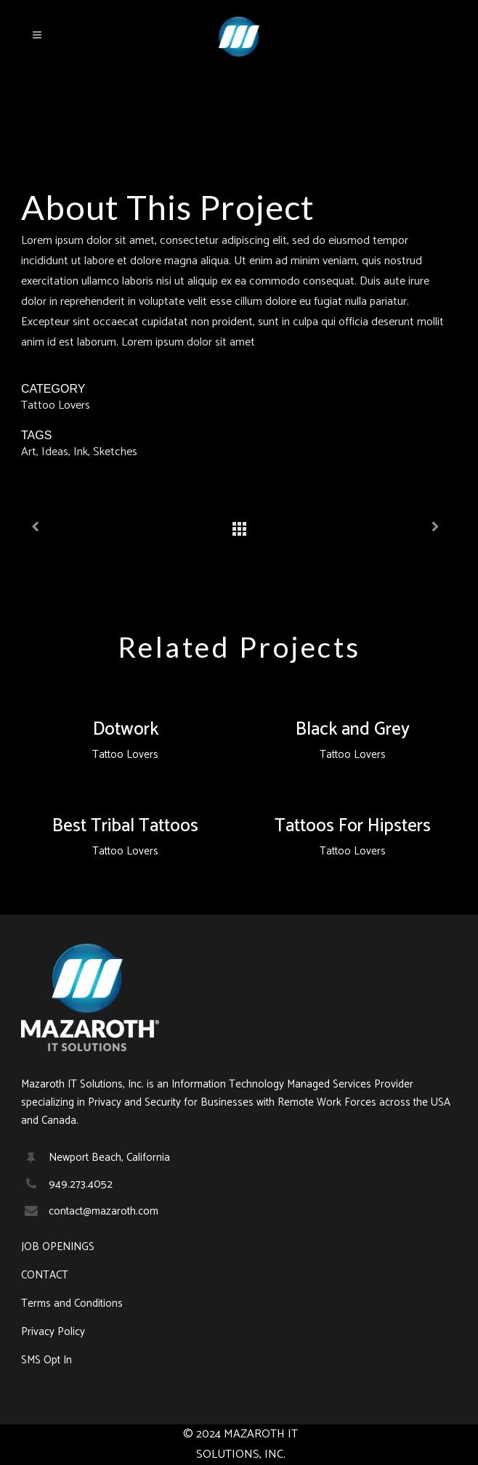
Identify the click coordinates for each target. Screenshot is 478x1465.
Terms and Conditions (72, 1304)
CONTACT (44, 1276)
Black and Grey (353, 729)
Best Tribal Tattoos (125, 826)
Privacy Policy (53, 1332)
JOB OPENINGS (57, 1247)
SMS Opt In (46, 1360)
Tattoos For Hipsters (353, 826)
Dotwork (125, 729)
